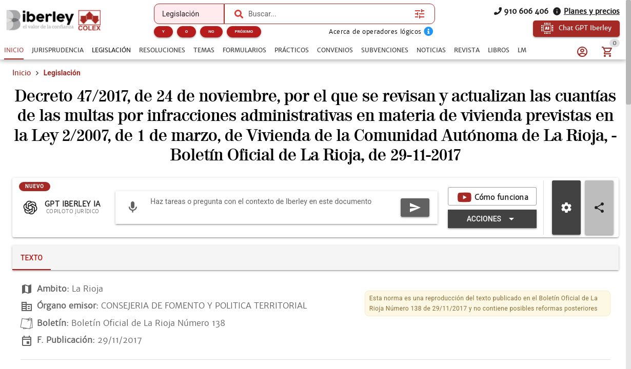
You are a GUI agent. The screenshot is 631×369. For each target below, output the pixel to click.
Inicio (21, 86)
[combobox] (328, 14)
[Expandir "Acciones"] (330, 232)
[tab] (14, 50)
